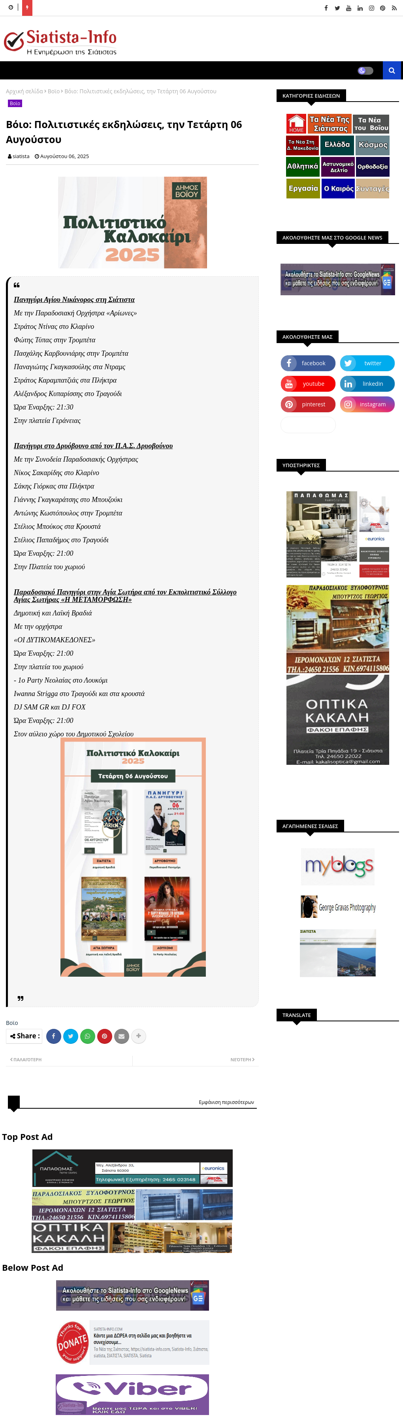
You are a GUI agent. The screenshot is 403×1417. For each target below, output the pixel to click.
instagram (373, 404)
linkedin (373, 383)
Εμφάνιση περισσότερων (226, 1102)
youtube (313, 383)
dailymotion (308, 424)
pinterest (314, 404)
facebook (314, 363)
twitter (373, 363)
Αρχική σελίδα (24, 91)
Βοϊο (54, 91)
